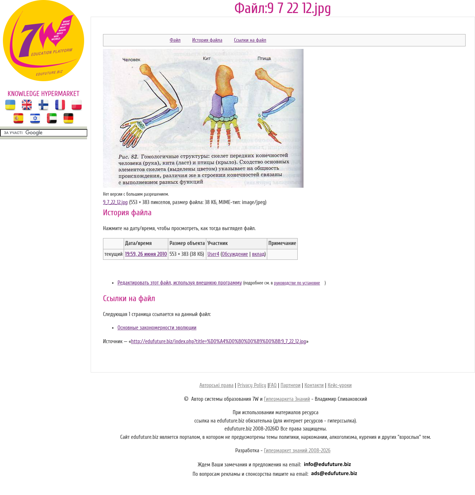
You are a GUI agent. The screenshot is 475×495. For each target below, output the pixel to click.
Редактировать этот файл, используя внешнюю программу (179, 283)
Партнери (291, 385)
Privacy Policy (252, 385)
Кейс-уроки (340, 385)
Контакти (314, 385)
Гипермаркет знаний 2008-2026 (297, 451)
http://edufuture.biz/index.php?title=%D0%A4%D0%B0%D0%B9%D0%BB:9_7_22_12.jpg (218, 341)
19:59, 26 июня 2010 (146, 254)
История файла (207, 40)
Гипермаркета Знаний (287, 399)
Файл (175, 40)
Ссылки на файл (250, 40)
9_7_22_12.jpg (115, 202)
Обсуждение (235, 254)
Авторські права (216, 385)
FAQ (272, 385)
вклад (258, 254)
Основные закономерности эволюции (157, 328)
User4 (213, 254)
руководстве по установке (297, 283)
